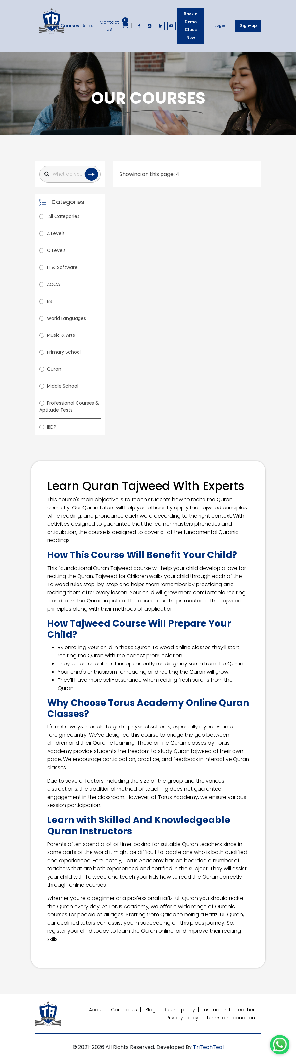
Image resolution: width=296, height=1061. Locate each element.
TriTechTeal (208, 1047)
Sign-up (248, 25)
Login (219, 25)
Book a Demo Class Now (191, 25)
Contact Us (109, 25)
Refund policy (179, 1009)
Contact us (124, 1009)
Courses (66, 26)
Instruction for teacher (229, 1009)
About (89, 26)
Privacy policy (182, 1017)
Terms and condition (230, 1017)
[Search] (70, 174)
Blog (150, 1009)
